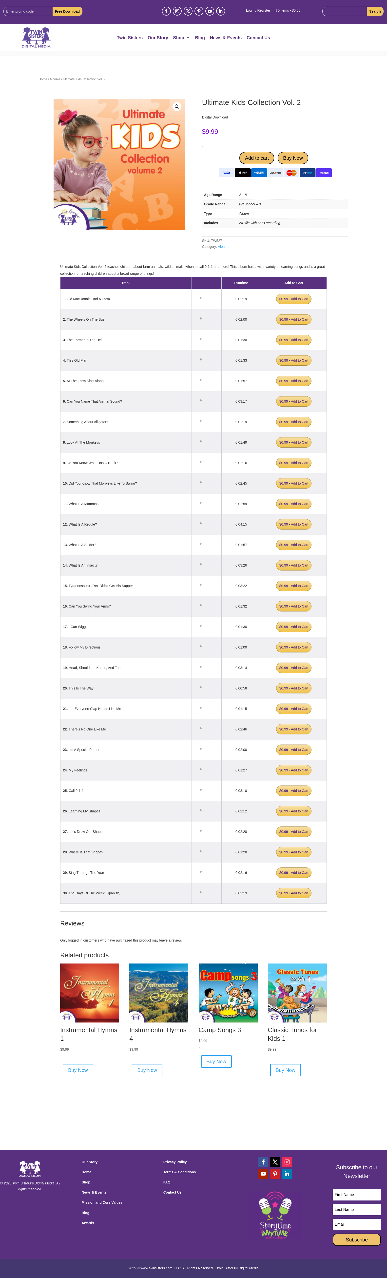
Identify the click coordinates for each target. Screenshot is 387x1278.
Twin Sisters (130, 37)
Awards (88, 1223)
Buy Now (293, 158)
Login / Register (258, 10)
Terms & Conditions (179, 1172)
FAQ (167, 1182)
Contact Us (258, 37)
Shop (181, 38)
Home (43, 79)
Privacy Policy (175, 1162)
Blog (200, 37)
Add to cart (257, 158)
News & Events (226, 37)
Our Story (158, 37)
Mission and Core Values (102, 1202)
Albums (55, 79)
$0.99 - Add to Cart (294, 299)
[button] (177, 106)
